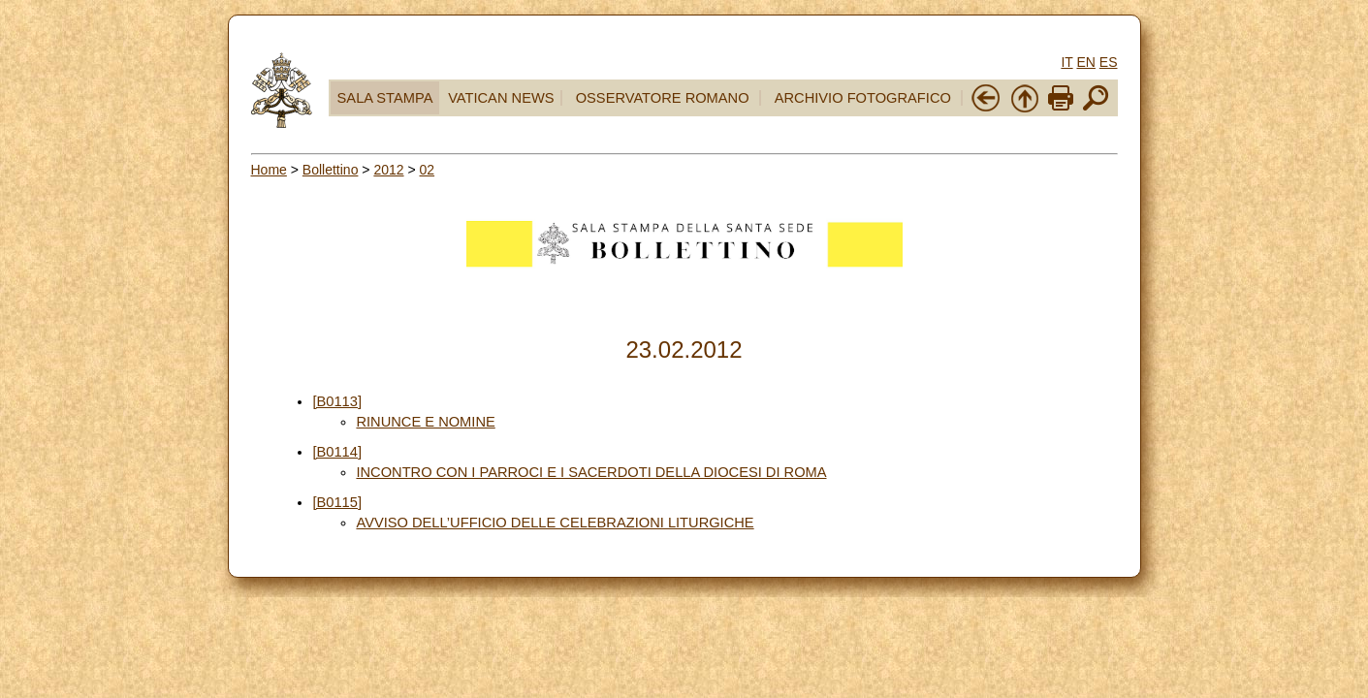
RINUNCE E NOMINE (425, 421)
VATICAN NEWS (501, 98)
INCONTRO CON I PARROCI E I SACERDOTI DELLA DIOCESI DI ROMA (591, 472)
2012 (388, 169)
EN (1085, 62)
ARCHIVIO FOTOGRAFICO (863, 98)
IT (1066, 62)
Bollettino (330, 169)
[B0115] (337, 502)
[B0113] (337, 401)
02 (427, 169)
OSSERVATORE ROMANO (662, 98)
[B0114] (337, 452)
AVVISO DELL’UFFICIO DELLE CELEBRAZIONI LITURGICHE (554, 522)
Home (269, 169)
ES (1108, 62)
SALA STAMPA (385, 98)
